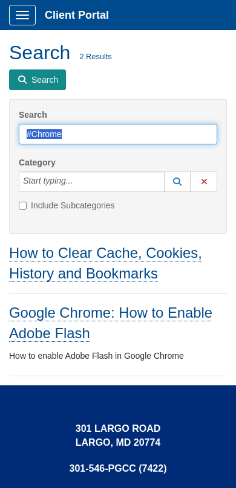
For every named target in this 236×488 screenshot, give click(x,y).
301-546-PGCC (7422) (118, 468)
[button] (177, 182)
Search (33, 115)
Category (37, 162)
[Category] (79, 181)
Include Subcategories (67, 205)
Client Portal (77, 15)
